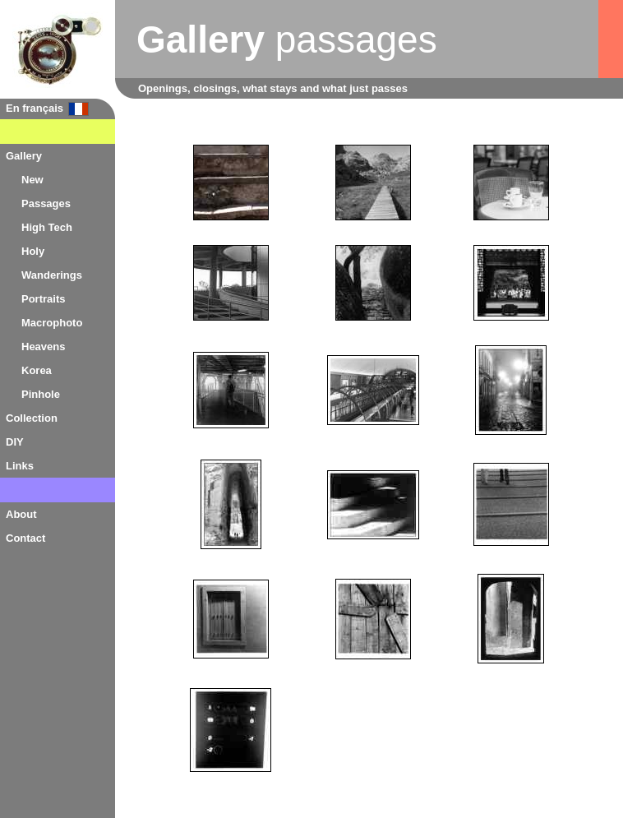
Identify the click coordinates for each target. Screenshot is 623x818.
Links (20, 466)
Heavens (43, 346)
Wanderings (51, 275)
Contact (25, 538)
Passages (46, 203)
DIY (15, 442)
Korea (36, 370)
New (32, 179)
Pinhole (40, 394)
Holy (32, 251)
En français (34, 108)
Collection (32, 418)
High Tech (46, 227)
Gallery (24, 156)
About (21, 514)
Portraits (43, 299)
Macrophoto (51, 323)
